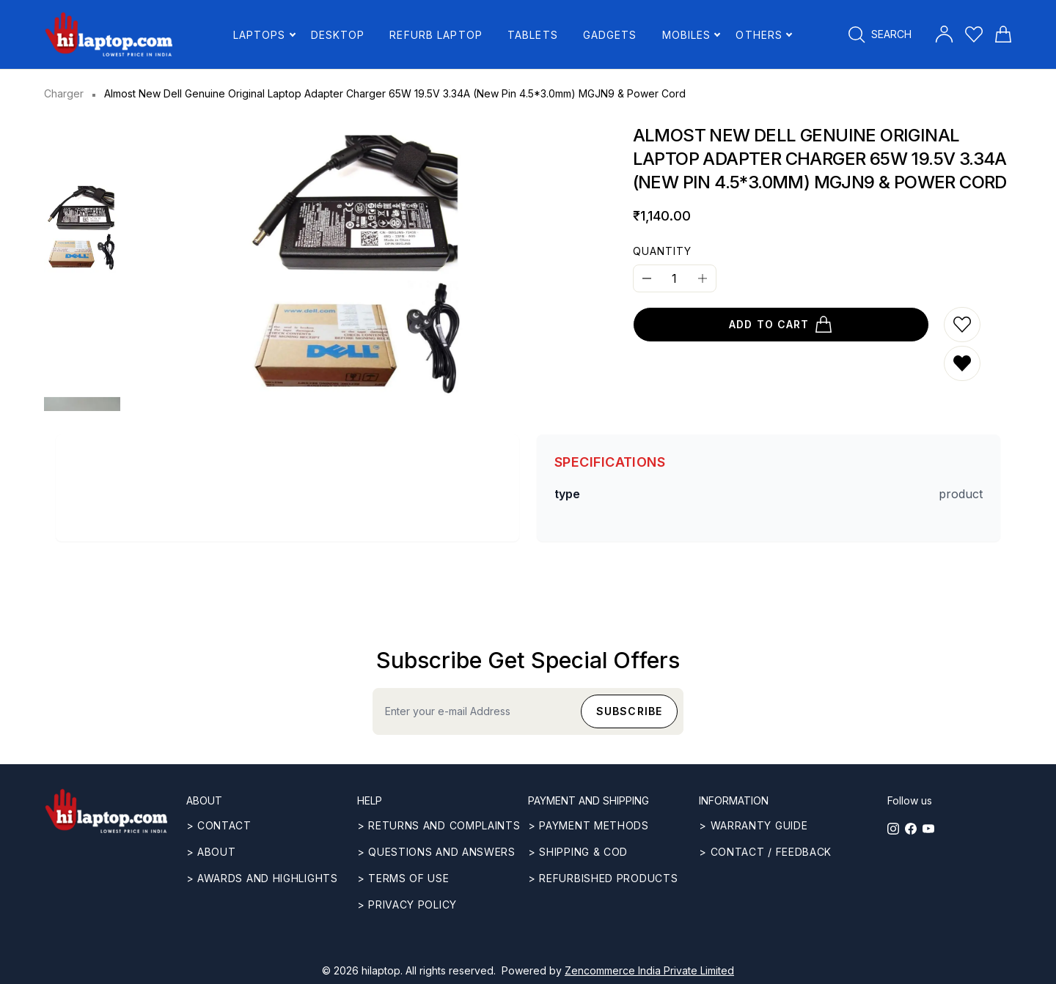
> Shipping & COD (578, 852)
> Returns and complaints (439, 825)
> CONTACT (219, 825)
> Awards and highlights (262, 878)
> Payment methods (588, 825)
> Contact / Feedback (765, 852)
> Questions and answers (436, 852)
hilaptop (381, 970)
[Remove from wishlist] (962, 363)
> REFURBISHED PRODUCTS (603, 878)
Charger (64, 93)
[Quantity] (674, 278)
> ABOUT (211, 852)
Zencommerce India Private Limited (649, 970)
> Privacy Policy (407, 904)
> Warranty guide (753, 825)
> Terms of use (403, 878)
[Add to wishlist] (962, 324)
